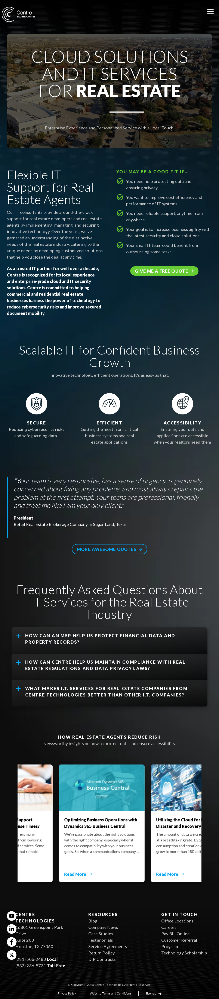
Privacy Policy (67, 993)
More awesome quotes (106, 549)
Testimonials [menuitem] (100, 940)
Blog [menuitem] (92, 920)
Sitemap (151, 993)
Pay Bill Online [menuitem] (175, 933)
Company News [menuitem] (103, 927)
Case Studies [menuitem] (100, 933)
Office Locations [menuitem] (177, 920)
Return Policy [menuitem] (101, 952)
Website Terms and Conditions (111, 993)
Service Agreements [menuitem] (107, 946)
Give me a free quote (161, 271)
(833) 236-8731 (30, 965)
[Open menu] (210, 10)
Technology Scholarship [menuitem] (184, 952)
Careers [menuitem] (168, 927)
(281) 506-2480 (30, 959)
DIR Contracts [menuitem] (102, 959)
